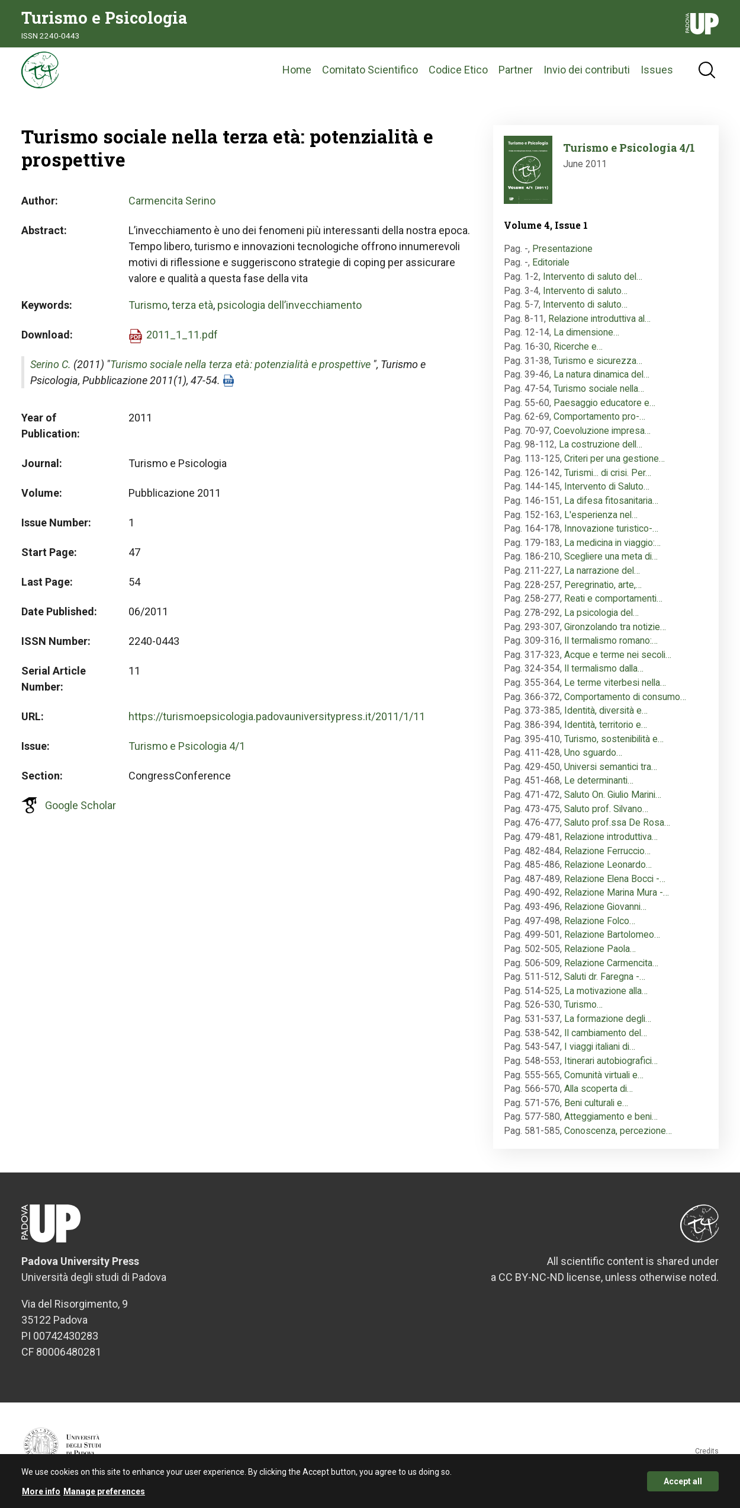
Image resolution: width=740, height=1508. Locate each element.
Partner (515, 74)
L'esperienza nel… (601, 522)
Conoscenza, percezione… (618, 1138)
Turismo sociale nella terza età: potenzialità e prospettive (240, 372)
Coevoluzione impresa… (602, 438)
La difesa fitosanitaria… (611, 508)
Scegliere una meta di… (611, 564)
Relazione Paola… (600, 956)
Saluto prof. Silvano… (606, 816)
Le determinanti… (598, 788)
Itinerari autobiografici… (611, 1068)
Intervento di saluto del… (592, 284)
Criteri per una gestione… (614, 466)
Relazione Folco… (599, 928)
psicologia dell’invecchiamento (289, 313)
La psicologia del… (601, 620)
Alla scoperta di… (598, 1097)
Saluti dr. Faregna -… (604, 985)
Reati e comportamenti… (613, 606)
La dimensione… (586, 340)
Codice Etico (458, 74)
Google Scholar (80, 813)
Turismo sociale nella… (599, 396)
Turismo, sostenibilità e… (614, 746)
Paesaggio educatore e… (604, 410)
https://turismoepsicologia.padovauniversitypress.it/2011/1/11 (276, 724)
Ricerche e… (578, 354)
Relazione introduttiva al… (599, 326)
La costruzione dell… (600, 452)
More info (41, 1492)
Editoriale (551, 270)
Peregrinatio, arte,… (603, 592)
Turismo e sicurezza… (598, 368)
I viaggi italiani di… (599, 1054)
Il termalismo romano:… (611, 648)
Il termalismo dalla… (604, 676)
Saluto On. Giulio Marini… (612, 802)
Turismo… (583, 1012)
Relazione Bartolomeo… (612, 942)
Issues (657, 74)
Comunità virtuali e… (604, 1082)
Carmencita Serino (171, 209)
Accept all (683, 1482)
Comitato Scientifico (370, 74)
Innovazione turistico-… (611, 536)
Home (296, 74)
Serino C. (50, 372)
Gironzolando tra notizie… (615, 634)
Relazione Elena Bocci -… (614, 886)
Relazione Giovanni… (605, 914)
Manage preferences (104, 1492)
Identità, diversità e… (606, 718)
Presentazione (562, 256)
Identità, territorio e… (605, 732)
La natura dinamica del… (601, 382)
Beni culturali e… (596, 1110)
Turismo (148, 313)
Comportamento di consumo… (625, 704)
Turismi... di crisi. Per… (607, 480)
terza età (192, 313)
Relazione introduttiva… (611, 844)
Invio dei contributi (586, 74)
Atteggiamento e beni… (611, 1124)
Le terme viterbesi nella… (615, 690)
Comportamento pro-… (599, 424)
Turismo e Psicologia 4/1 (186, 754)
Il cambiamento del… (605, 1040)
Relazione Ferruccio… (607, 858)
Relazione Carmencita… (611, 970)
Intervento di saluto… (585, 298)
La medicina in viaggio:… (612, 550)
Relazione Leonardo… (608, 872)
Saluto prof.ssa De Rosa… (617, 830)
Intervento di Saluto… (606, 494)
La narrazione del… (602, 578)
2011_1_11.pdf (182, 343)
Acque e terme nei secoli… (617, 662)
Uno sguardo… (593, 760)
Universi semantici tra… (610, 774)
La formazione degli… (607, 1026)
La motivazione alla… (606, 998)
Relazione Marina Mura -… (616, 900)
